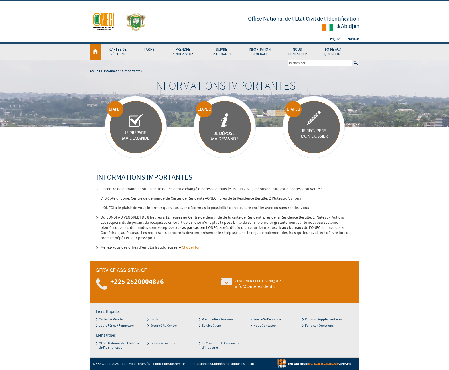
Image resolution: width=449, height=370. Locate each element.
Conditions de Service (169, 364)
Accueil (95, 71)
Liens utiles (106, 335)
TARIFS (149, 49)
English (335, 39)
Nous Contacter (264, 326)
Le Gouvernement (163, 343)
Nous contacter (297, 51)
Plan (250, 364)
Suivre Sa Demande (221, 51)
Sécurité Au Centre (163, 326)
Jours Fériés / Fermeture (116, 326)
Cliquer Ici (190, 247)
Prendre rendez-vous (183, 51)
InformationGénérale (260, 51)
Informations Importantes (123, 71)
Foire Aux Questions (333, 51)
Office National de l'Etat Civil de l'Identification (119, 345)
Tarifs (154, 319)
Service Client (211, 326)
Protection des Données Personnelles (217, 364)
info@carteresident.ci (256, 286)
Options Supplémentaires (323, 319)
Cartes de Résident (118, 51)
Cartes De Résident (112, 319)
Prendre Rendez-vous (217, 319)
